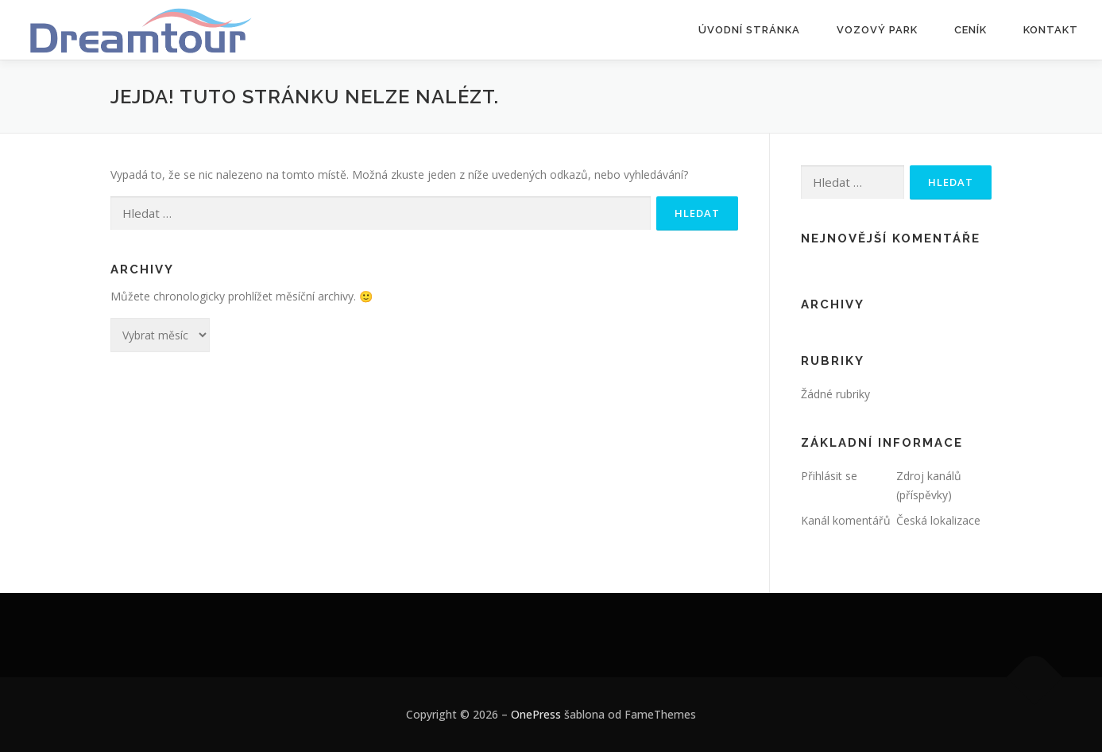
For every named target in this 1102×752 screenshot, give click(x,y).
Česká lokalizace (938, 520)
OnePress (536, 714)
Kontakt (1050, 30)
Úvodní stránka (749, 30)
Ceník (970, 30)
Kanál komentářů (846, 520)
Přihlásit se (829, 475)
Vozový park (877, 30)
